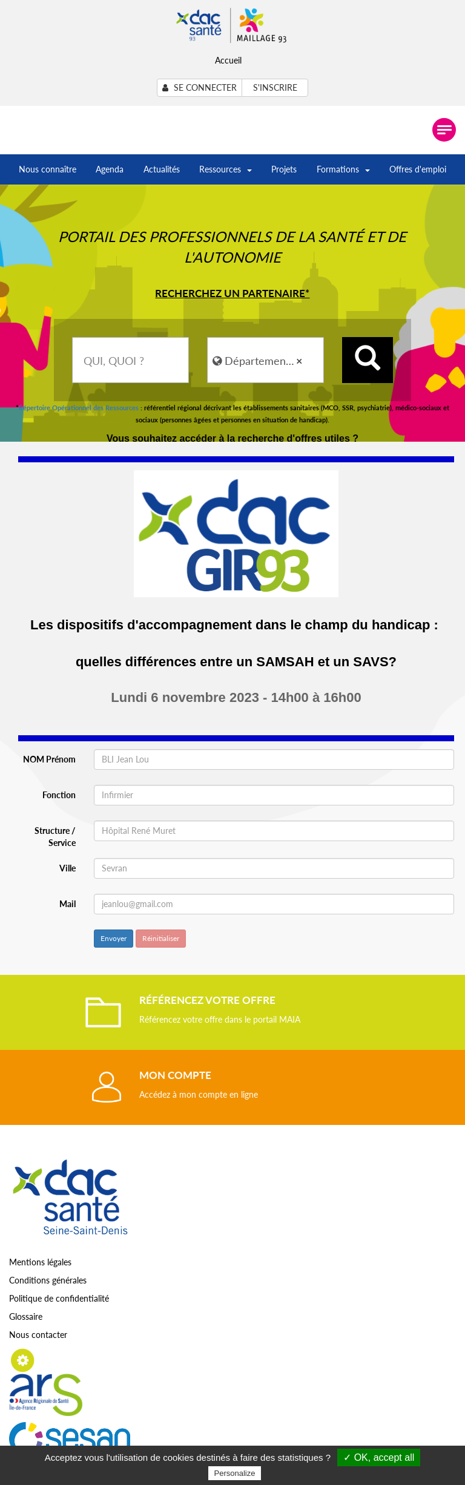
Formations (343, 173)
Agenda (110, 169)
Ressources (225, 173)
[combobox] (130, 360)
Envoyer (114, 938)
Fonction (59, 795)
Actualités (161, 169)
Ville (67, 868)
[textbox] (130, 360)
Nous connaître (47, 169)
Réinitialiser (160, 938)
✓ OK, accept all (378, 1457)
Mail (67, 904)
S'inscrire (275, 87)
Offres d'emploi (417, 169)
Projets (284, 169)
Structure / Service (55, 836)
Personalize (235, 1473)
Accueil (228, 60)
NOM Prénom (49, 759)
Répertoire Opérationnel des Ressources (79, 407)
